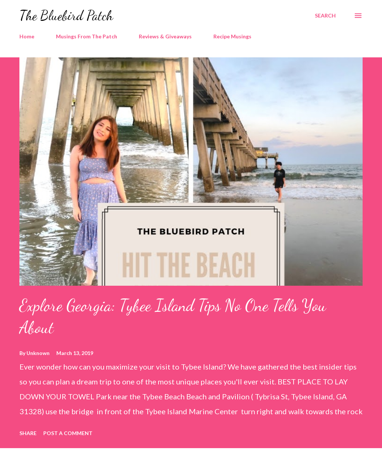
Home (26, 36)
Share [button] (28, 433)
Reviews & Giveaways (165, 36)
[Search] (325, 15)
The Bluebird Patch (66, 15)
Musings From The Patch (86, 36)
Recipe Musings (232, 36)
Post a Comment (68, 433)
